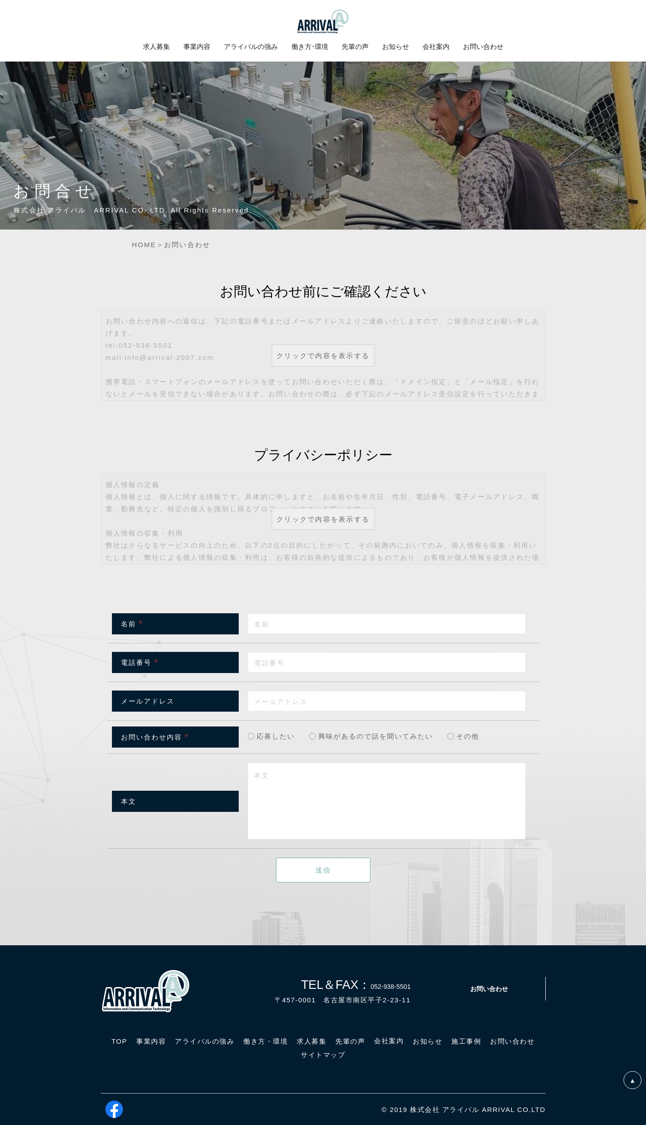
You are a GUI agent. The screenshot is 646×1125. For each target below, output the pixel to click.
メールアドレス (147, 701)
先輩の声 (355, 46)
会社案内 (436, 46)
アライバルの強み (251, 46)
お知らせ (395, 46)
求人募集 (156, 46)
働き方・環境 (309, 46)
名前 (128, 624)
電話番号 (136, 662)
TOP (119, 1041)
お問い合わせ (489, 988)
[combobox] (387, 701)
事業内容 (196, 46)
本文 (128, 801)
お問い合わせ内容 (151, 737)
